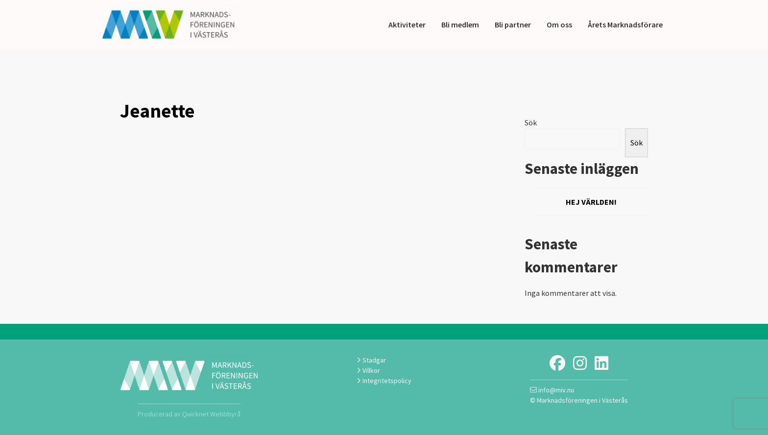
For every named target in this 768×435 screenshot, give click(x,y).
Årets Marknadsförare (625, 24)
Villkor (368, 370)
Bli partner (513, 24)
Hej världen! (591, 202)
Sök (531, 122)
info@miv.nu (552, 390)
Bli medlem (460, 24)
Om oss (559, 24)
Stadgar (371, 360)
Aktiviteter (407, 24)
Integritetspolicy (384, 380)
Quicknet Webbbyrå (211, 414)
